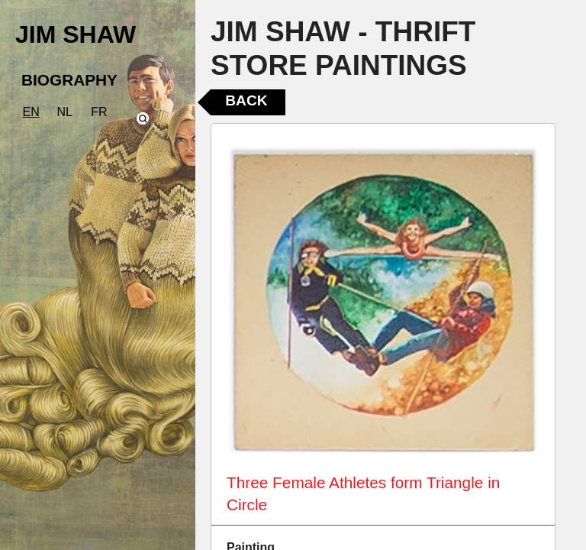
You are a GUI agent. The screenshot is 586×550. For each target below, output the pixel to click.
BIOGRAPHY (69, 80)
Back (246, 100)
